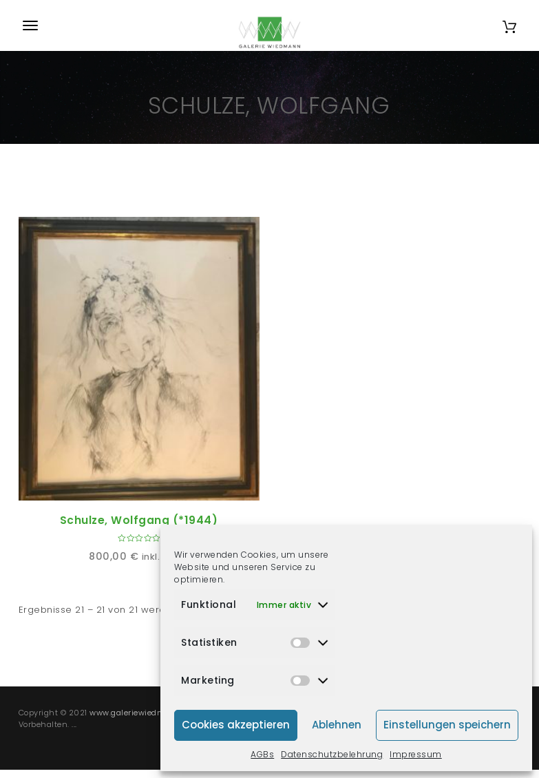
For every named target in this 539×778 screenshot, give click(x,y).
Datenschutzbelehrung (332, 754)
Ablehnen (336, 724)
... (74, 724)
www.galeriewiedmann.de (141, 712)
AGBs (262, 754)
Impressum (416, 754)
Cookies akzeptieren (236, 724)
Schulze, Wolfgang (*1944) (139, 520)
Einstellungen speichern (447, 724)
